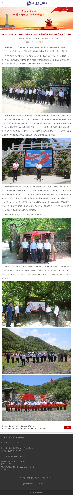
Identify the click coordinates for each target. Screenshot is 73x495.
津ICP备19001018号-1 (36, 493)
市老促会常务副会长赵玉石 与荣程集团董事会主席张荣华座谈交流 (27, 429)
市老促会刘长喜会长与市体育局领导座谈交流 (21, 426)
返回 (67, 427)
